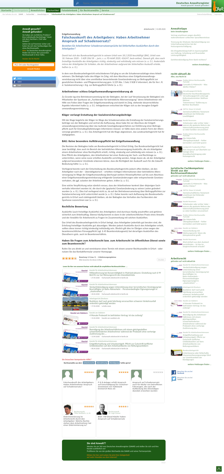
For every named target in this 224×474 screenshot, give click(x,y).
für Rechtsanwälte (89, 10)
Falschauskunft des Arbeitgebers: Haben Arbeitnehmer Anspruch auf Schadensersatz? (83, 14)
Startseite (6, 10)
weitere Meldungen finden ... (199, 161)
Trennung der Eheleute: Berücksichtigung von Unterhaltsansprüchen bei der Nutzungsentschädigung (190, 44)
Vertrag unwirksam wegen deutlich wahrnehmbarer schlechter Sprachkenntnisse (190, 36)
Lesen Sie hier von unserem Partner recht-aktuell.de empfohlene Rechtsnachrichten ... (95, 266)
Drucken (161, 260)
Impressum (218, 14)
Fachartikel (30, 14)
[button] (34, 78)
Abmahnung (102, 362)
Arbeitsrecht (149, 29)
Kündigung (114, 362)
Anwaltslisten (38, 10)
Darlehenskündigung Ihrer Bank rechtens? (189, 59)
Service (105, 10)
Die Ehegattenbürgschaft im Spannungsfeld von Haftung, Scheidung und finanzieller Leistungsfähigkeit (189, 52)
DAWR (21, 14)
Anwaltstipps (42, 14)
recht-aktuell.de (188, 176)
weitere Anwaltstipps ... (201, 64)
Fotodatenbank (69, 10)
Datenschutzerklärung (204, 14)
